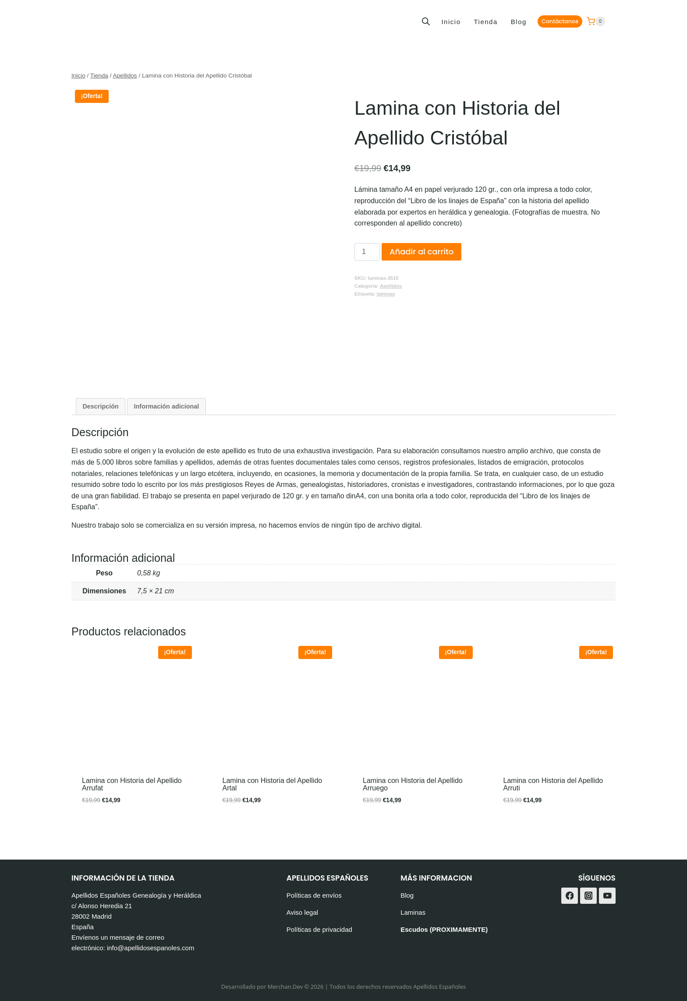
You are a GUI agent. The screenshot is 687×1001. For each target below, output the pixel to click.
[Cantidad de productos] (367, 252)
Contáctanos (560, 21)
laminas (386, 293)
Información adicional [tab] (166, 406)
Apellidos (391, 286)
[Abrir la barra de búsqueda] (425, 21)
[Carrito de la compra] (596, 21)
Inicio (450, 21)
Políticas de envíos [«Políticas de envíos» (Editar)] (314, 895)
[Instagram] (588, 896)
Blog (519, 21)
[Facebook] (569, 896)
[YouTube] (607, 896)
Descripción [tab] (100, 406)
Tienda (485, 21)
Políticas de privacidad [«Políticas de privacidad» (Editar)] (319, 929)
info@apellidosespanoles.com (151, 948)
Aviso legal (302, 912)
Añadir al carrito (421, 251)
